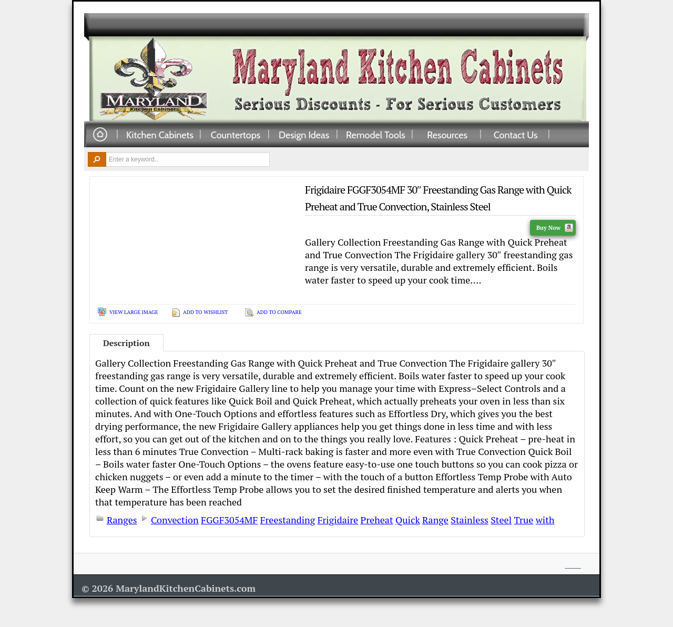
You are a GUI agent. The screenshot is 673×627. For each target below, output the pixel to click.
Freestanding (287, 519)
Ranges (122, 519)
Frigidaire (338, 519)
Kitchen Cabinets (159, 134)
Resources (447, 134)
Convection (175, 519)
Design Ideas (304, 134)
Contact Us (516, 134)
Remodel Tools (375, 134)
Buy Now (554, 228)
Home (99, 135)
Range (435, 519)
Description (126, 343)
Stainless (469, 519)
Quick (407, 519)
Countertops (235, 134)
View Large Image (133, 312)
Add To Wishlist (205, 312)
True (523, 519)
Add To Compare (279, 312)
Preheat (377, 519)
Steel (501, 519)
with (545, 519)
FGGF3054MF (229, 519)
